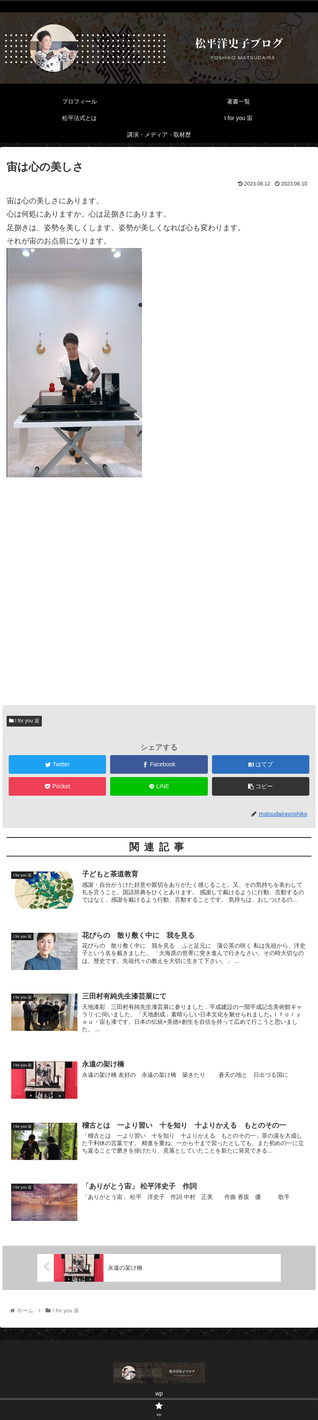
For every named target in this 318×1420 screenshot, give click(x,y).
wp (159, 1393)
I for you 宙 (24, 721)
